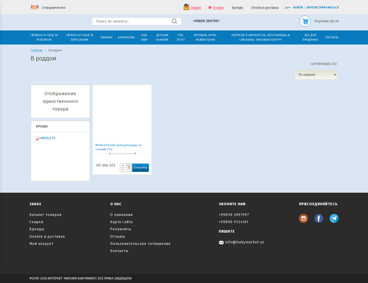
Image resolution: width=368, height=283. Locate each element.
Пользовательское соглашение (140, 244)
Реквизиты (120, 229)
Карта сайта (121, 222)
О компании (121, 215)
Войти (294, 7)
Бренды (237, 7)
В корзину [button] (140, 167)
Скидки (196, 7)
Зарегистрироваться (323, 7)
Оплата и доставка (265, 7)
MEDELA (45, 138)
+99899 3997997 (206, 21)
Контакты (119, 251)
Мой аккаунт (41, 244)
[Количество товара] (126, 168)
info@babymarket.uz (241, 242)
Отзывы (218, 7)
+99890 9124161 (233, 222)
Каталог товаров (45, 215)
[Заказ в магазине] (316, 75)
